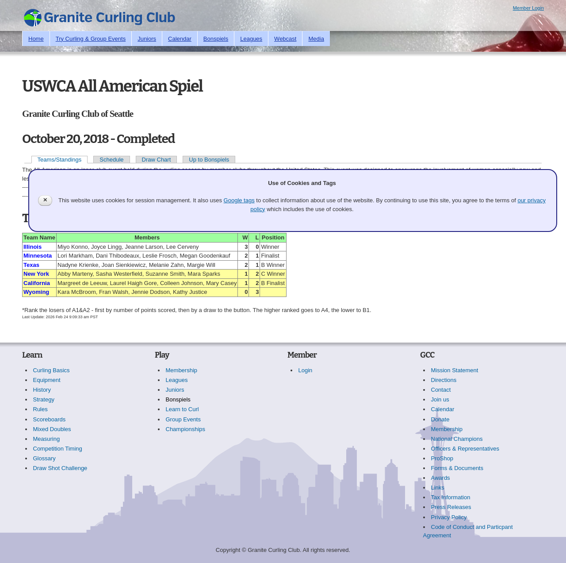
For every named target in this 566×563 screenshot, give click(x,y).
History (42, 389)
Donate (440, 419)
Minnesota (37, 255)
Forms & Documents (457, 468)
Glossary (44, 458)
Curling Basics (51, 370)
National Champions (457, 439)
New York (36, 273)
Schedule (111, 159)
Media (316, 38)
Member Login (528, 8)
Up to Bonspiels (209, 159)
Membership (182, 370)
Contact (441, 389)
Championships (186, 429)
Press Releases (451, 507)
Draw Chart (156, 159)
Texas (31, 265)
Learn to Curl (182, 409)
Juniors (147, 38)
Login (305, 370)
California (36, 283)
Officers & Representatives (465, 448)
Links (437, 487)
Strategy (43, 399)
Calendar (179, 38)
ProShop (442, 458)
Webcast (285, 38)
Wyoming (36, 292)
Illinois (32, 246)
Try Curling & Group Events (91, 38)
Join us (440, 399)
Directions (444, 380)
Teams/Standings (60, 159)
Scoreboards (49, 419)
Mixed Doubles (52, 429)
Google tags (239, 200)
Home (36, 38)
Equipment (47, 380)
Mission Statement (454, 370)
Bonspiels (215, 38)
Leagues (251, 38)
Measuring (46, 439)
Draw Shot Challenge (60, 468)
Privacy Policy (449, 517)
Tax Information (450, 497)
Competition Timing (57, 448)
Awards (440, 477)
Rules (40, 409)
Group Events (183, 419)
